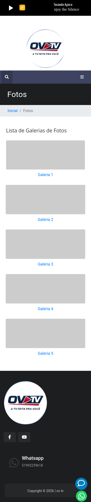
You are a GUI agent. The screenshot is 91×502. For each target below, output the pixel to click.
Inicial (13, 110)
